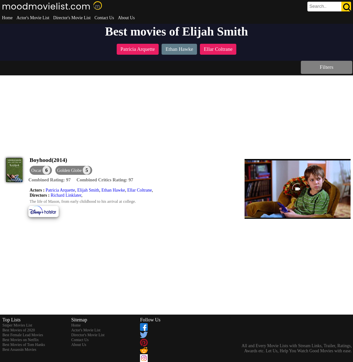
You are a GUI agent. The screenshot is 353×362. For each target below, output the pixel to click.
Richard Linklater (66, 195)
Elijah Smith (88, 190)
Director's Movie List (71, 17)
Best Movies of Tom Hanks (23, 345)
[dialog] (41, 170)
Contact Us (104, 17)
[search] (329, 6)
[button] (73, 170)
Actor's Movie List (32, 17)
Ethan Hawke (113, 190)
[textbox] (318, 6)
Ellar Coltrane (139, 190)
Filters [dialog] (326, 67)
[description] (49, 180)
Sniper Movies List (17, 325)
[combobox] (318, 6)
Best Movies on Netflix (20, 340)
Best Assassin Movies (19, 349)
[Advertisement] (176, 112)
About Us (126, 17)
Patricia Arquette (60, 190)
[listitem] (137, 49)
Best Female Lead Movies (22, 335)
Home (7, 17)
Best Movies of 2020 (18, 330)
